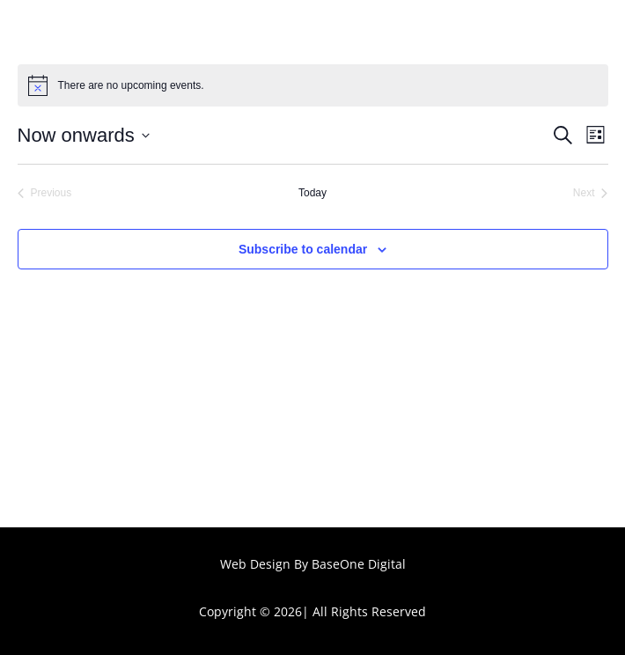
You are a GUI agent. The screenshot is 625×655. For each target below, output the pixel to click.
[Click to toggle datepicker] (84, 135)
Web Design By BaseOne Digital (313, 564)
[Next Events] (590, 193)
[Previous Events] (45, 193)
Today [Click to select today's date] (312, 193)
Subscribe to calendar (303, 249)
